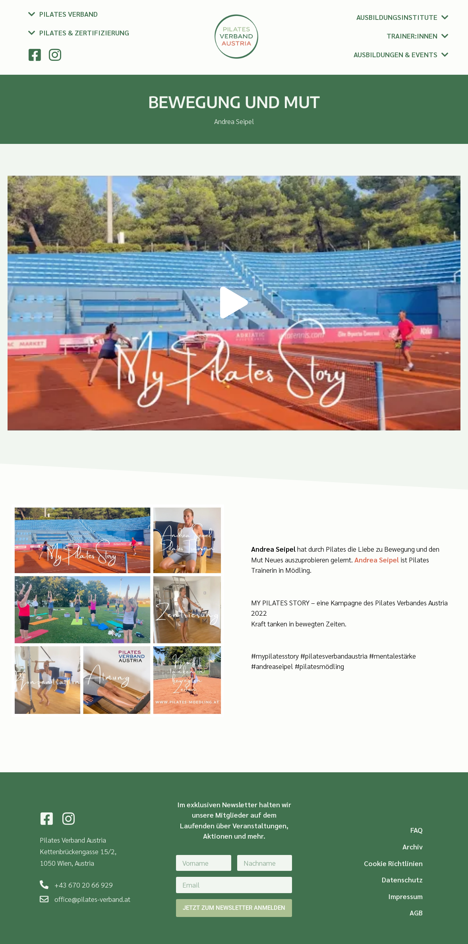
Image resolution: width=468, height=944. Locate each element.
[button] (234, 303)
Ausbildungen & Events (395, 54)
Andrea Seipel (376, 559)
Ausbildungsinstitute (396, 16)
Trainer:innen (412, 35)
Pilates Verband (68, 13)
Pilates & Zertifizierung (84, 32)
